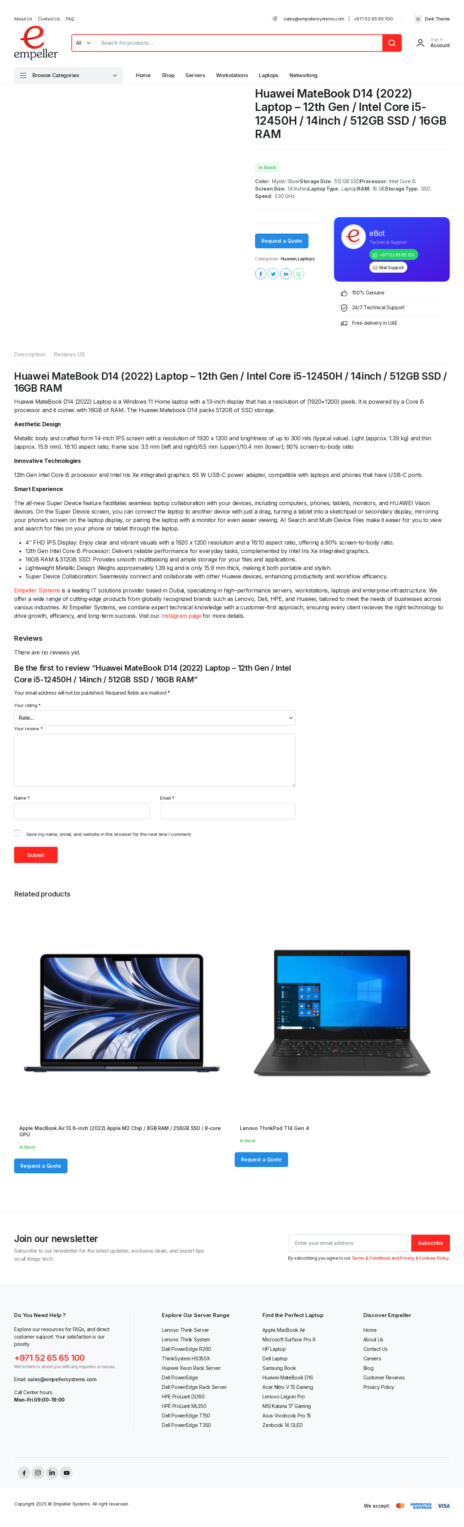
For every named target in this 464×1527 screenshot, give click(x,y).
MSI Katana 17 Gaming (286, 1406)
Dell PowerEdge (180, 1377)
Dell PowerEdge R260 (186, 1349)
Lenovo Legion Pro (283, 1396)
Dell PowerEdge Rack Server (194, 1387)
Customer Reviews (384, 1377)
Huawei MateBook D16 (287, 1377)
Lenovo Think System (186, 1339)
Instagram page (181, 615)
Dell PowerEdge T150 (186, 1416)
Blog (368, 1368)
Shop (168, 75)
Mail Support (391, 267)
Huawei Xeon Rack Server (191, 1368)
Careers (372, 1358)
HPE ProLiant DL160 (183, 1396)
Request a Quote (281, 241)
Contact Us (49, 18)
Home (143, 75)
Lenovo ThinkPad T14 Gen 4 (274, 1128)
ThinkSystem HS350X (186, 1358)
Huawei (289, 258)
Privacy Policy (379, 1387)
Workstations (232, 75)
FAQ (70, 18)
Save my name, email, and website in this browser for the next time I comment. (108, 834)
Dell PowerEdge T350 (186, 1425)
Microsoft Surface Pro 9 (289, 1339)
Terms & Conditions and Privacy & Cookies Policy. (400, 1258)
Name (22, 798)
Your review (28, 728)
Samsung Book (279, 1368)
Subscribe (430, 1243)
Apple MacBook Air (283, 1330)
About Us (23, 18)
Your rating (27, 705)
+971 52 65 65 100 (373, 18)
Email (167, 798)
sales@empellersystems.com (314, 18)
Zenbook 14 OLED (282, 1425)
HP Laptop (274, 1349)
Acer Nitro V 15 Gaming (287, 1387)
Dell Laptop (274, 1358)
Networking (304, 75)
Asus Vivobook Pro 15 (286, 1416)
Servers (195, 75)
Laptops (268, 75)
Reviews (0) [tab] (69, 354)
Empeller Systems (37, 590)
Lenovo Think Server (185, 1330)
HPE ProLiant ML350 (184, 1406)
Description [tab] (29, 354)
